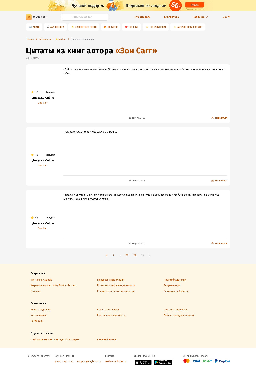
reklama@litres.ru (115, 361)
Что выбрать (142, 16)
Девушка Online (43, 97)
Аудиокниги (57, 26)
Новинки (112, 26)
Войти (226, 16)
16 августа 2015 (137, 118)
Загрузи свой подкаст (189, 26)
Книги (36, 26)
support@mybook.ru (89, 361)
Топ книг (133, 26)
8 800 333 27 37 (64, 361)
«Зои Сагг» (136, 50)
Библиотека (171, 16)
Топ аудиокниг (157, 26)
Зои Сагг (43, 102)
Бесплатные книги (86, 26)
